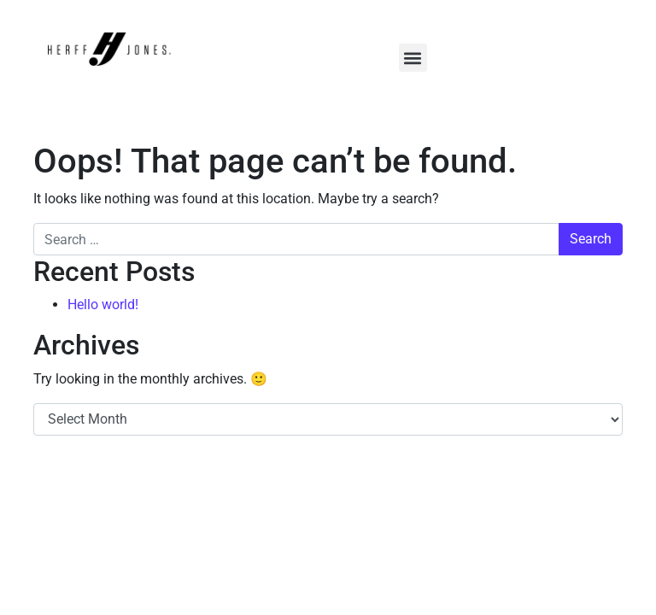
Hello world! (102, 304)
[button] (413, 58)
